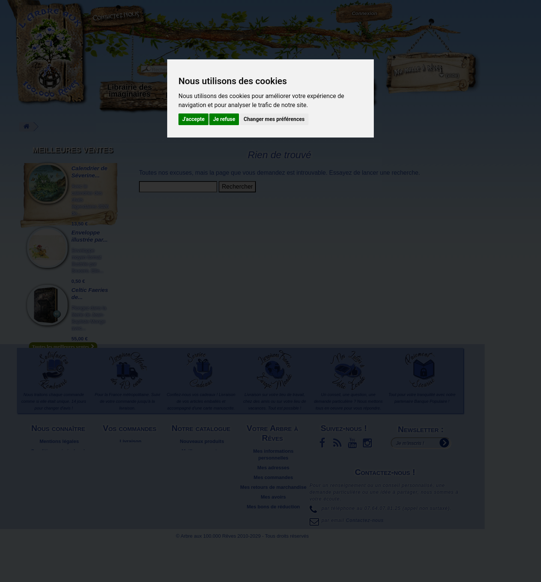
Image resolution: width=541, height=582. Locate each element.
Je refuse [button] (224, 119)
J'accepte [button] (193, 119)
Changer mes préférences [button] (274, 119)
